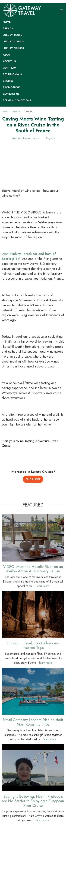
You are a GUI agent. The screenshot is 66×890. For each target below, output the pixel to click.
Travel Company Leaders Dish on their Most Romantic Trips (33, 722)
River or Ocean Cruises (25, 138)
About (7, 55)
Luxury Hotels (13, 41)
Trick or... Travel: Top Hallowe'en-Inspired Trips (33, 645)
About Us (9, 61)
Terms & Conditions (17, 100)
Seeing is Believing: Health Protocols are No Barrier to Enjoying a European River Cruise (33, 801)
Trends (8, 28)
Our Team (9, 68)
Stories (8, 81)
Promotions (12, 87)
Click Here (33, 479)
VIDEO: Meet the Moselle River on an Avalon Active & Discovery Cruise (33, 569)
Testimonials (12, 74)
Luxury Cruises (13, 48)
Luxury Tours (12, 35)
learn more (43, 586)
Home (7, 22)
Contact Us (11, 94)
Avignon (50, 138)
